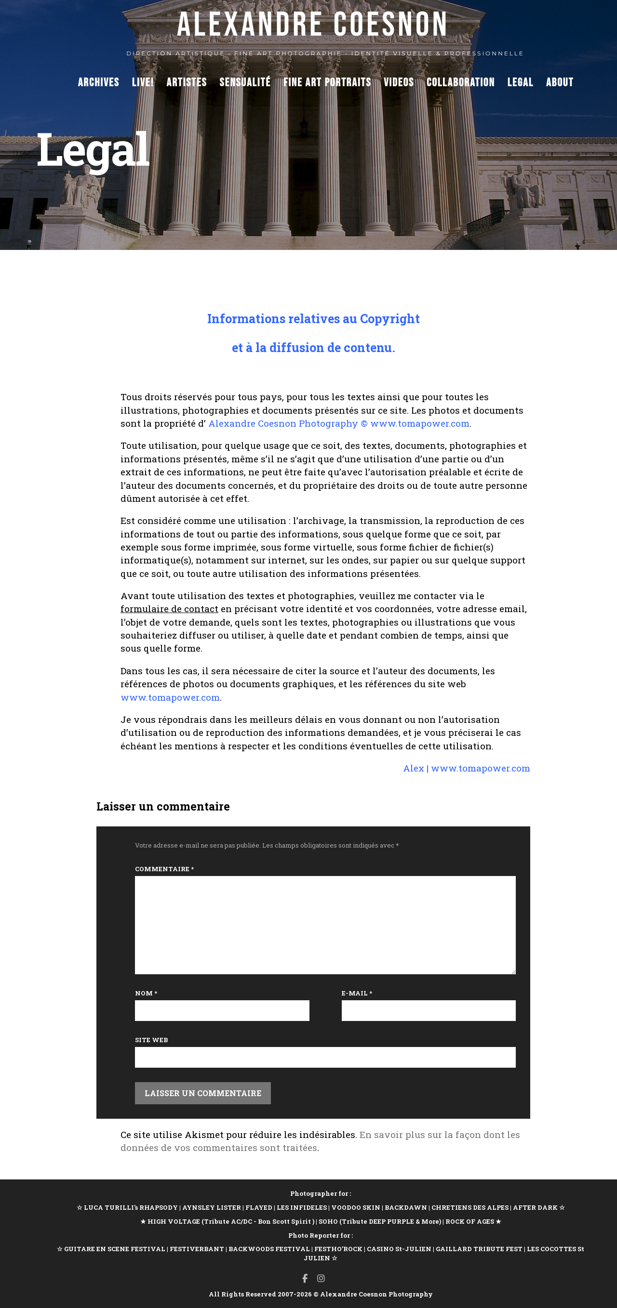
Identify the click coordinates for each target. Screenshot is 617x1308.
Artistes (187, 83)
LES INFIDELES (302, 1207)
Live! (143, 83)
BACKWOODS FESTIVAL (269, 1248)
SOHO (328, 1221)
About (560, 83)
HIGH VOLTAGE (174, 1221)
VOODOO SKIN (355, 1207)
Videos (399, 83)
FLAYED (258, 1207)
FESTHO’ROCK (338, 1248)
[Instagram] (321, 1278)
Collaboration (461, 83)
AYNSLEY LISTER (211, 1207)
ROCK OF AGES (469, 1221)
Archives (99, 83)
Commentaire (164, 868)
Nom (146, 993)
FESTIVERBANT (197, 1248)
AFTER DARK (535, 1207)
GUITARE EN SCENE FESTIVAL (114, 1248)
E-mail (357, 993)
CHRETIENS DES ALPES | (472, 1207)
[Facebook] (305, 1278)
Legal (521, 83)
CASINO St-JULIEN (399, 1248)
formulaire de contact (169, 608)
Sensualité (245, 83)
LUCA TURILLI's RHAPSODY (131, 1207)
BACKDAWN (406, 1207)
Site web (151, 1039)
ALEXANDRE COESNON (313, 25)
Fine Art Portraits (327, 83)
